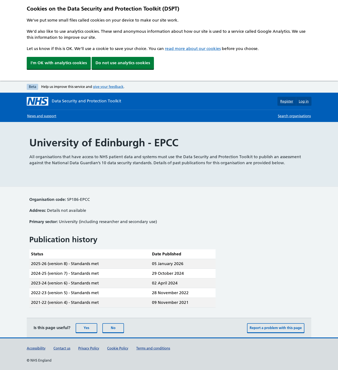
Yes (86, 328)
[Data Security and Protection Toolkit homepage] (74, 101)
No (113, 328)
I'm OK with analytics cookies (59, 62)
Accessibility (36, 348)
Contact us (61, 348)
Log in (304, 101)
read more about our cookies (193, 48)
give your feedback (108, 86)
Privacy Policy (88, 348)
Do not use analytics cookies (122, 62)
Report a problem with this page (276, 328)
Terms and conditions (153, 348)
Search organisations (294, 116)
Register (286, 101)
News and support (41, 116)
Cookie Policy (117, 348)
